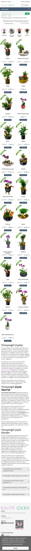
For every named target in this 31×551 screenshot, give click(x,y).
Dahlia (23, 169)
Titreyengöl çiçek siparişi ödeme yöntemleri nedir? (16, 470)
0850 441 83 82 (6, 1)
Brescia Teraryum (23, 58)
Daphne (23, 252)
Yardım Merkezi (25, 1)
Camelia (7, 114)
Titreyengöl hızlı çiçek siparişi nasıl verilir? (16, 476)
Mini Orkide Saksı (23, 114)
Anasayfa (3, 16)
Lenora (8, 224)
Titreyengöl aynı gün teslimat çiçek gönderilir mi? (16, 481)
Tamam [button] (15, 548)
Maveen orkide (8, 196)
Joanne (8, 307)
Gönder (7, 64)
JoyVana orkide (23, 307)
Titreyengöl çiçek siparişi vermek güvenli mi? (16, 488)
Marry (8, 58)
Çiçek (9, 16)
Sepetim (25, 5)
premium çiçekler (12, 36)
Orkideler (4, 35)
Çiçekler (27, 35)
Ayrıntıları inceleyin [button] (17, 544)
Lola (7, 279)
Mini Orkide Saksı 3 (8, 334)
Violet (23, 141)
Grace (23, 196)
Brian (7, 141)
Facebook (5, 535)
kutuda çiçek (19, 36)
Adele (23, 224)
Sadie (8, 86)
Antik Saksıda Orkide (7, 252)
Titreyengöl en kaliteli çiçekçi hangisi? (16, 494)
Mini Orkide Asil (23, 279)
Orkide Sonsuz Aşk (8, 169)
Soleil (23, 86)
